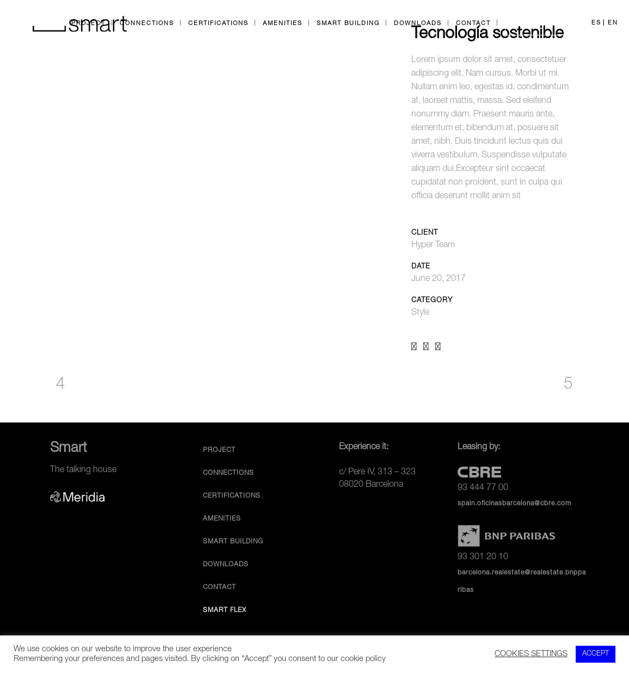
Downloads (226, 564)
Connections (228, 473)
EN (613, 23)
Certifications (232, 496)
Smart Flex (224, 610)
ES (596, 23)
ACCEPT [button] (595, 654)
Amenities (222, 519)
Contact (219, 587)
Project (219, 450)
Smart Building (233, 542)
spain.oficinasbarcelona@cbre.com (514, 503)
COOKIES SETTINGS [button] (531, 654)
